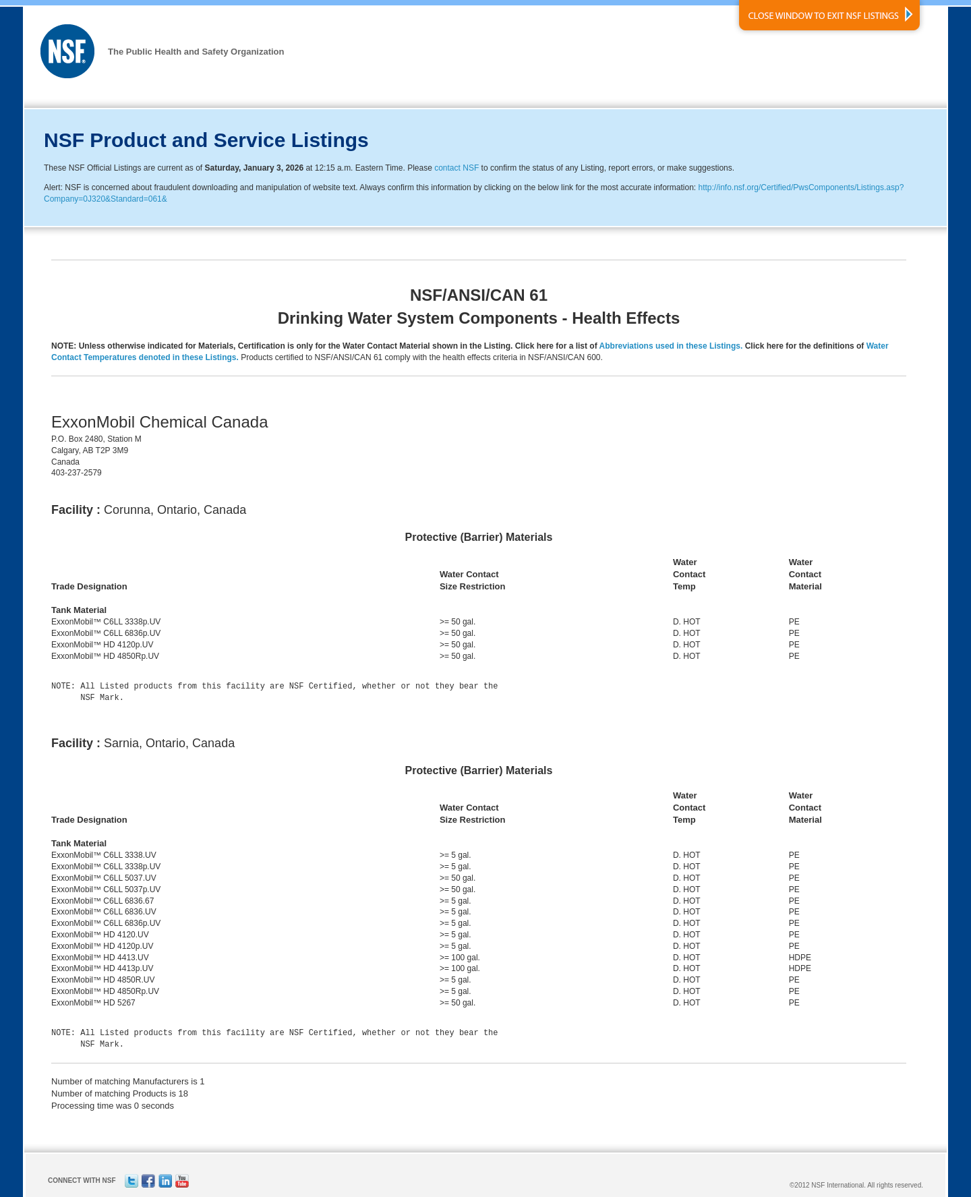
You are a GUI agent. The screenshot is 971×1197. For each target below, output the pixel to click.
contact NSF (456, 168)
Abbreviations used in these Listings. (671, 346)
